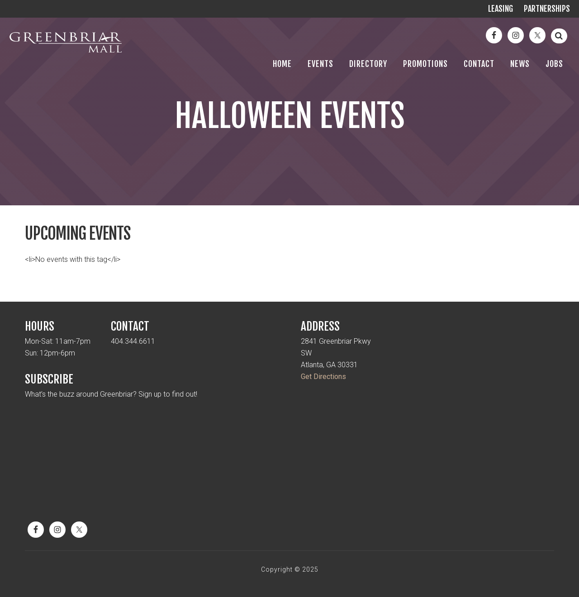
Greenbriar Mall (65, 49)
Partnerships (547, 9)
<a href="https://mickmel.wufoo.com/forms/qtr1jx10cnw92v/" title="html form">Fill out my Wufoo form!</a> (157, 459)
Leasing (500, 9)
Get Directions (323, 376)
